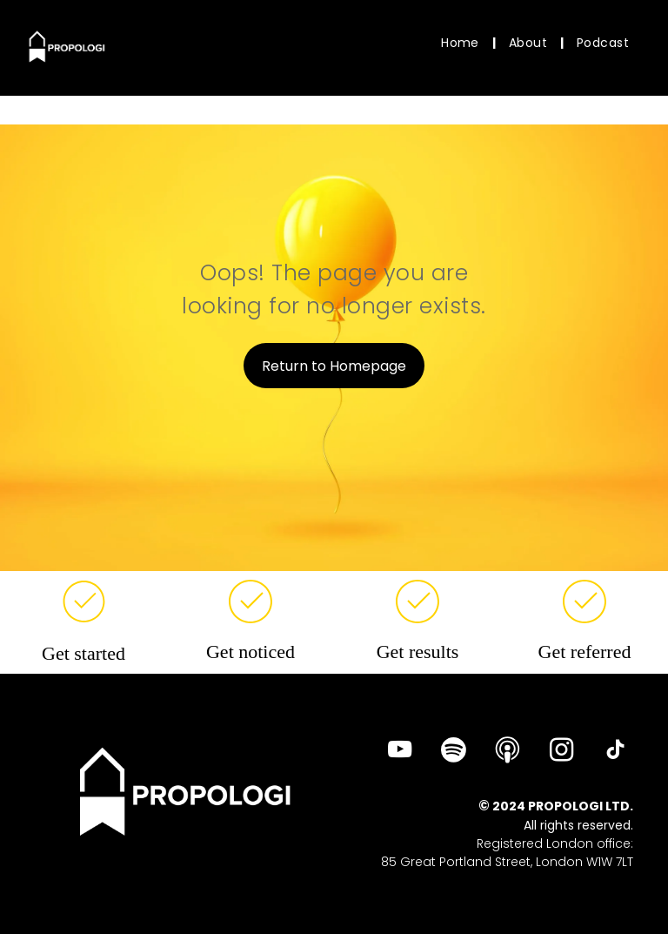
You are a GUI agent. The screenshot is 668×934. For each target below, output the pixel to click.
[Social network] (507, 752)
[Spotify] (453, 752)
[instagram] (561, 752)
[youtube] (400, 752)
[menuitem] (462, 43)
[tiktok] (615, 752)
